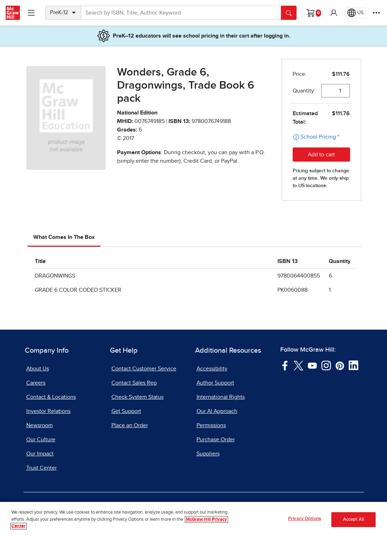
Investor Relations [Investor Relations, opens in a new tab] (48, 411)
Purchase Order (216, 439)
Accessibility (212, 368)
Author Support (215, 383)
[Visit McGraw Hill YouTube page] (312, 365)
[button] (333, 13)
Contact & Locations (51, 397)
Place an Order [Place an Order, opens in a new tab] (129, 425)
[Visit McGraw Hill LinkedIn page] (353, 365)
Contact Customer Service (143, 368)
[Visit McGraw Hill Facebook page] (285, 365)
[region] (193, 519)
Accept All (353, 519)
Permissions (211, 425)
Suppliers (208, 454)
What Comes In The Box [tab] (64, 237)
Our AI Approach (217, 411)
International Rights (221, 397)
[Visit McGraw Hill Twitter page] (298, 365)
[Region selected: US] (355, 12)
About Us (37, 368)
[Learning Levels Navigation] (31, 12)
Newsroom (39, 425)
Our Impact (40, 454)
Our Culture (40, 439)
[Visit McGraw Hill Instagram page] (326, 365)
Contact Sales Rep (134, 383)
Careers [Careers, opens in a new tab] (35, 383)
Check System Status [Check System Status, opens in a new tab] (137, 397)
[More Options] (376, 13)
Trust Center (41, 468)
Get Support (126, 411)
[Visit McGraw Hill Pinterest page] (339, 365)
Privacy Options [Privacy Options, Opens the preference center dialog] (304, 518)
